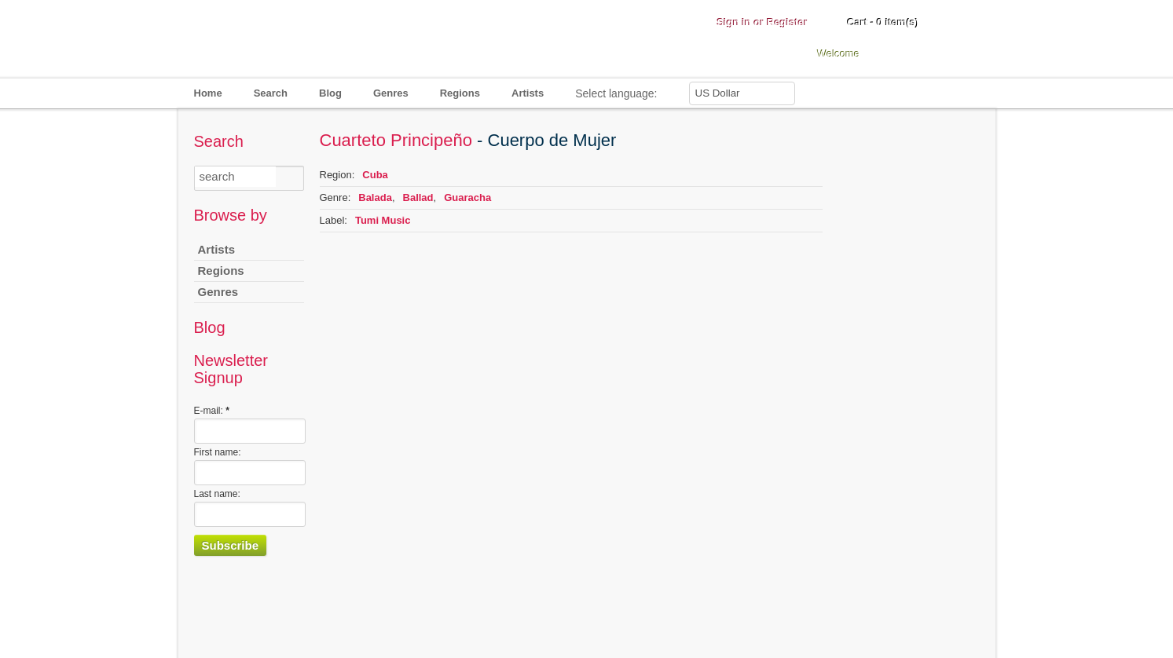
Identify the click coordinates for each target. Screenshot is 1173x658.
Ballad (418, 197)
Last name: (217, 493)
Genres (391, 93)
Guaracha (467, 197)
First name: (217, 452)
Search (271, 93)
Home (208, 93)
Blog (330, 93)
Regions (460, 93)
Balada (375, 197)
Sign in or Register (762, 22)
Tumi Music (383, 220)
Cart (883, 22)
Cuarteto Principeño (396, 140)
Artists (527, 93)
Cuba (375, 175)
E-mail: (211, 410)
